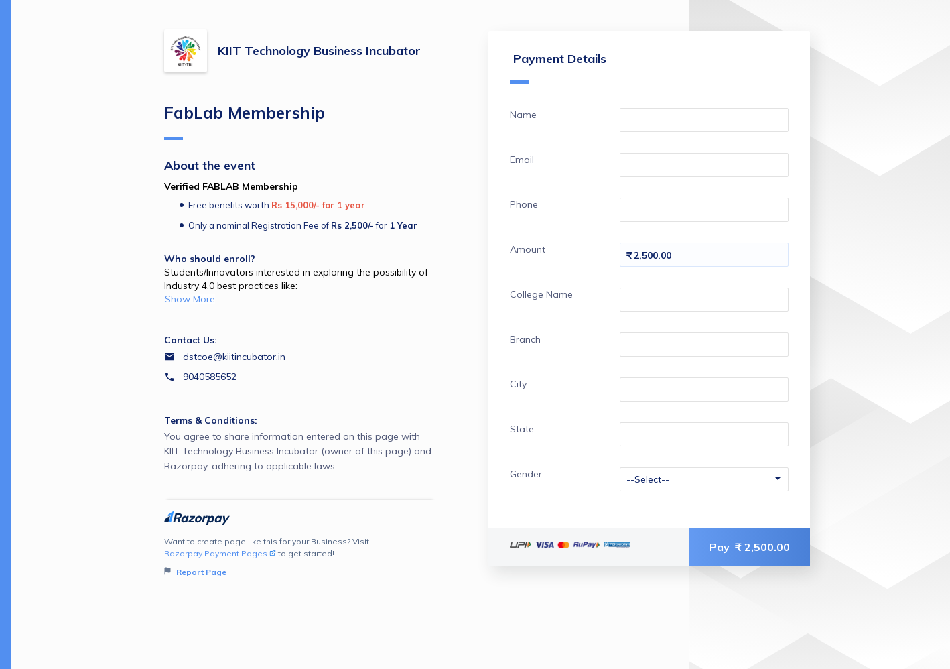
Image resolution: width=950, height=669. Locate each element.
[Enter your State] (704, 434)
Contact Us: (190, 340)
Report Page (195, 572)
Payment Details (558, 67)
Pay (749, 547)
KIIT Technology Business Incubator (319, 50)
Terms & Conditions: (210, 420)
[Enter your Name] (704, 120)
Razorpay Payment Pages (220, 553)
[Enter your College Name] (704, 300)
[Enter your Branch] (704, 344)
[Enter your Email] (704, 165)
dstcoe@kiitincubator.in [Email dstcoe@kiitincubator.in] (234, 357)
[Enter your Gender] (704, 479)
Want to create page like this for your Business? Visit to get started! (299, 557)
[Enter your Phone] (704, 210)
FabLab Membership (244, 121)
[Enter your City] (704, 389)
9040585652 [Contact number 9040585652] (209, 377)
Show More (190, 299)
